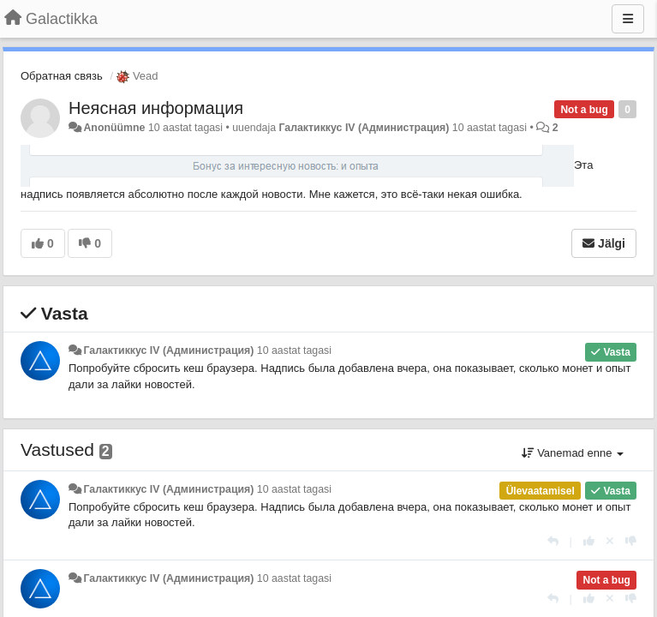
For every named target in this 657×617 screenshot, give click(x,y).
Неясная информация (156, 108)
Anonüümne (114, 128)
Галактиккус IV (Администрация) (363, 128)
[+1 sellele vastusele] (588, 541)
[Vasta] (552, 541)
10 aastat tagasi (294, 350)
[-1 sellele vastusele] (630, 541)
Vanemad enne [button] (573, 452)
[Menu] (628, 18)
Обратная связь (62, 75)
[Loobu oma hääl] (610, 541)
